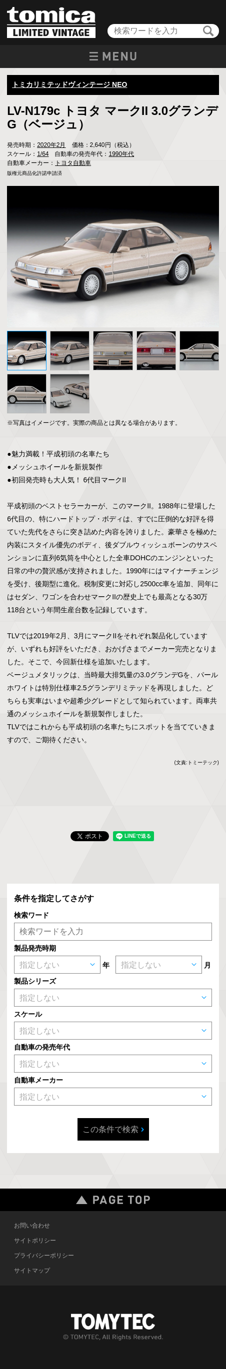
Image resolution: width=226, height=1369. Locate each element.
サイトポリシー (35, 1240)
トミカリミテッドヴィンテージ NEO (69, 84)
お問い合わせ (32, 1225)
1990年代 (121, 153)
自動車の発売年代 (42, 1047)
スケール (28, 1014)
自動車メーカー (38, 1080)
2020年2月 (51, 144)
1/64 (42, 153)
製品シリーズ (35, 981)
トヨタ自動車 (73, 162)
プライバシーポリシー (44, 1255)
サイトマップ (32, 1270)
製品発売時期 (35, 948)
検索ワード (31, 915)
